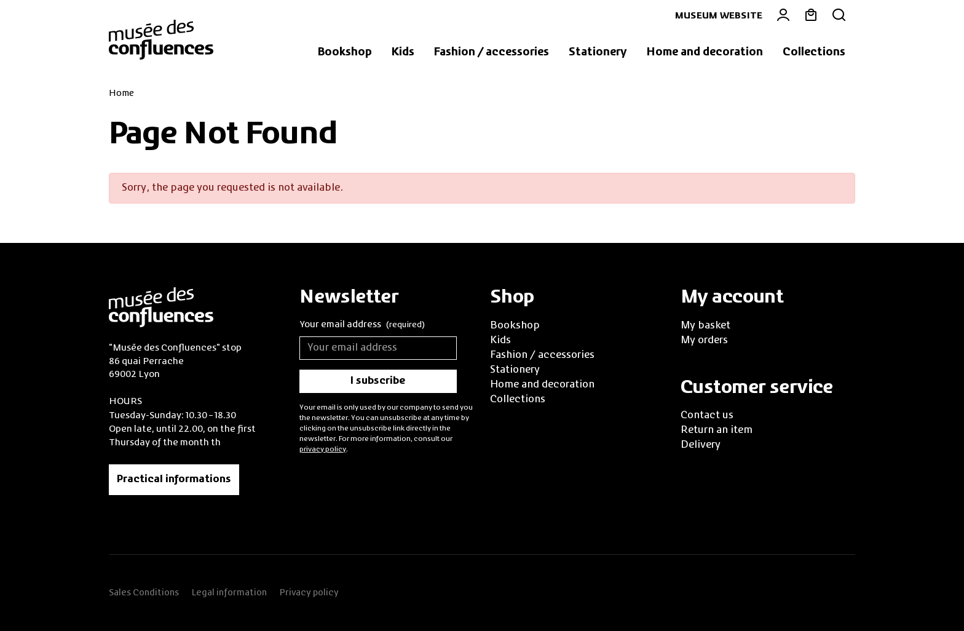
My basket (705, 326)
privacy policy (322, 449)
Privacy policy (309, 593)
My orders (704, 341)
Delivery (701, 445)
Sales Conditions (144, 593)
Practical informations (174, 480)
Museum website (718, 16)
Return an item (717, 430)
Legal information (229, 593)
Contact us (707, 416)
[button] (345, 53)
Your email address (362, 325)
